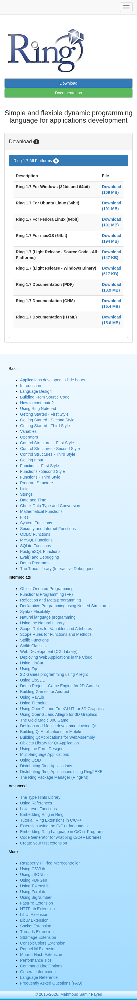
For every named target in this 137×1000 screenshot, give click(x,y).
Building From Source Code (45, 397)
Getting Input (31, 460)
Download (68, 83)
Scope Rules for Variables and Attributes (56, 628)
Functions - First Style (39, 465)
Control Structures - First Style (47, 443)
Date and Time (33, 500)
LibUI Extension (34, 914)
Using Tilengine (34, 703)
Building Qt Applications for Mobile (50, 731)
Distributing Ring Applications (46, 766)
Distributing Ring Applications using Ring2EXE (61, 771)
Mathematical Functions (41, 511)
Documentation (68, 93)
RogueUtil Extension (38, 949)
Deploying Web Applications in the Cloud (56, 657)
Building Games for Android (44, 691)
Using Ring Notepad (38, 408)
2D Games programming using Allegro (54, 674)
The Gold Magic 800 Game (44, 720)
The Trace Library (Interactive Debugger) (56, 568)
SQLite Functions (35, 545)
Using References (36, 803)
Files (24, 517)
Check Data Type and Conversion (50, 505)
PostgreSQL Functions (40, 551)
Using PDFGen (33, 880)
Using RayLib (32, 697)
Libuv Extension (34, 920)
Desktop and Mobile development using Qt (58, 726)
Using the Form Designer (42, 748)
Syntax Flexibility (35, 611)
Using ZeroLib (32, 891)
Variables (28, 431)
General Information (38, 971)
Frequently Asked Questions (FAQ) (51, 983)
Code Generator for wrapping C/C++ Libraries (60, 837)
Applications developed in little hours (52, 380)
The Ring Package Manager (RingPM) (54, 777)
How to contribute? (37, 403)
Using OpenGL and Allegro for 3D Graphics (58, 714)
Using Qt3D (30, 760)
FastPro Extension (36, 903)
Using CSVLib (32, 868)
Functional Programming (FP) (46, 594)
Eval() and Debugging (39, 557)
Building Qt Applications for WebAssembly (57, 737)
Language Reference (39, 977)
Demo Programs (34, 563)
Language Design (36, 391)
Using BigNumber (36, 897)
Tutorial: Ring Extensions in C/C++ (51, 820)
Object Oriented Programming (47, 588)
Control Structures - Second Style (50, 448)
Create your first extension (43, 843)
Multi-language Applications (44, 754)
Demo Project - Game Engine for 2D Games (59, 686)
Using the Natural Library (42, 623)
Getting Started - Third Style (45, 425)
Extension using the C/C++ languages (54, 826)
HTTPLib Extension (37, 909)
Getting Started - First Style (44, 414)
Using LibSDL (32, 680)
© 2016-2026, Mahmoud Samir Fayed (68, 994)
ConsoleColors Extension (42, 943)
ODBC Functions (35, 534)
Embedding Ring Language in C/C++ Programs (62, 831)
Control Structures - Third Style (47, 454)
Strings (26, 494)
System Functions (36, 523)
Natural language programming (48, 617)
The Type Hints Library (40, 797)
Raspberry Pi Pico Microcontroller (50, 863)
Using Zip (28, 668)
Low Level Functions (38, 808)
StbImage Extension (38, 937)
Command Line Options (41, 966)
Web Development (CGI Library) (49, 651)
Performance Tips (36, 960)
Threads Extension (37, 931)
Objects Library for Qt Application (49, 743)
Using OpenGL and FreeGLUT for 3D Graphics (62, 708)
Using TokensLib (34, 886)
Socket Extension (35, 926)
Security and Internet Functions (48, 528)
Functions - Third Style (40, 477)
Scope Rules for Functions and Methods (56, 634)
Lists (24, 488)
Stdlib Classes (33, 646)
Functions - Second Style (42, 471)
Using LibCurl (32, 663)
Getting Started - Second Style (47, 420)
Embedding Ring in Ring (41, 814)
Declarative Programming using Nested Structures (64, 605)
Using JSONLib (34, 874)
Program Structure (36, 483)
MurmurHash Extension (41, 954)
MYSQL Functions (36, 540)
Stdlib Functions (34, 640)
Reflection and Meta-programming (50, 600)
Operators (29, 437)
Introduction (30, 385)
